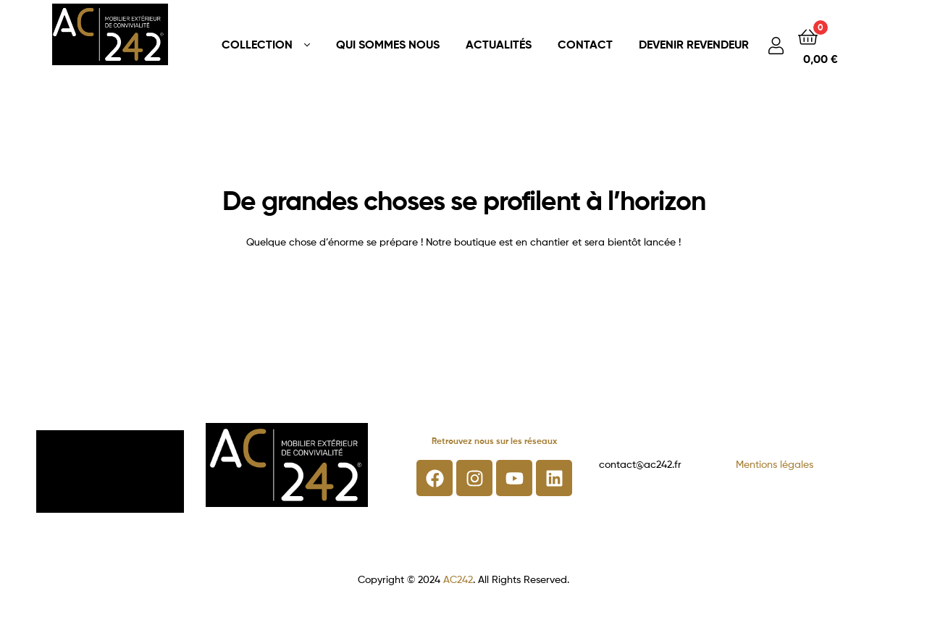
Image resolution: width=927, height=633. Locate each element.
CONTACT (585, 44)
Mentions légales (774, 464)
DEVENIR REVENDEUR (694, 44)
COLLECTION (257, 44)
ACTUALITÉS (499, 44)
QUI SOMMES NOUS (388, 44)
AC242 (458, 579)
